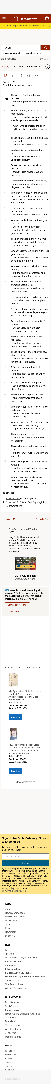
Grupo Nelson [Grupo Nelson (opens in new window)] (12, 1017)
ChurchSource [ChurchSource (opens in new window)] (12, 1009)
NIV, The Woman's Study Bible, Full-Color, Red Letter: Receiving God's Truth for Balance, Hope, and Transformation (25, 749)
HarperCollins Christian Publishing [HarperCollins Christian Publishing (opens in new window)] (22, 1013)
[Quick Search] (21, 47)
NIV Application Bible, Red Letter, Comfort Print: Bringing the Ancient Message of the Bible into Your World (25, 695)
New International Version (23, 529)
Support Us (11, 935)
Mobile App (11, 920)
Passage (6, 66)
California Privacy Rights (18, 972)
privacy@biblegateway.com (14, 891)
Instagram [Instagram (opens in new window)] (10, 1054)
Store (8, 924)
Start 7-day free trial (17, 604)
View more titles (25, 782)
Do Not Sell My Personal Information (25, 976)
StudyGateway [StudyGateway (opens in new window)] (12, 1006)
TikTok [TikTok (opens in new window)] (8, 1062)
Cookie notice (12, 980)
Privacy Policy (8, 888)
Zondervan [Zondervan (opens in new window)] (10, 1032)
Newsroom (10, 931)
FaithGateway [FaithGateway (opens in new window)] (12, 1002)
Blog (7, 928)
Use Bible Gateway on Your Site (21, 957)
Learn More (13, 611)
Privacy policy (12, 969)
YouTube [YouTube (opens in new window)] (9, 1069)
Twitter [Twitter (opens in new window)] (8, 1066)
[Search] (45, 47)
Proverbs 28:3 (13, 498)
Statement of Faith (14, 916)
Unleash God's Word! (25, 578)
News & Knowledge (15, 912)
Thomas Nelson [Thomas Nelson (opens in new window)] (13, 1025)
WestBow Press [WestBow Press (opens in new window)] (13, 1029)
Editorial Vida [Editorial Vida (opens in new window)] (12, 1021)
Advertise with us (14, 961)
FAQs (7, 950)
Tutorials (9, 953)
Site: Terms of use (14, 984)
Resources (18, 66)
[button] (47, 18)
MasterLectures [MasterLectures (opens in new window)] (13, 1036)
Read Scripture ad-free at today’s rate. (25, 25)
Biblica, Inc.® (15, 545)
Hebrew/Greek (33, 66)
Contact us (10, 965)
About (8, 909)
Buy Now (15, 717)
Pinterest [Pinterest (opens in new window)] (9, 1058)
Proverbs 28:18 (13, 502)
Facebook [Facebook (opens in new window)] (10, 1050)
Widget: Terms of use (16, 988)
